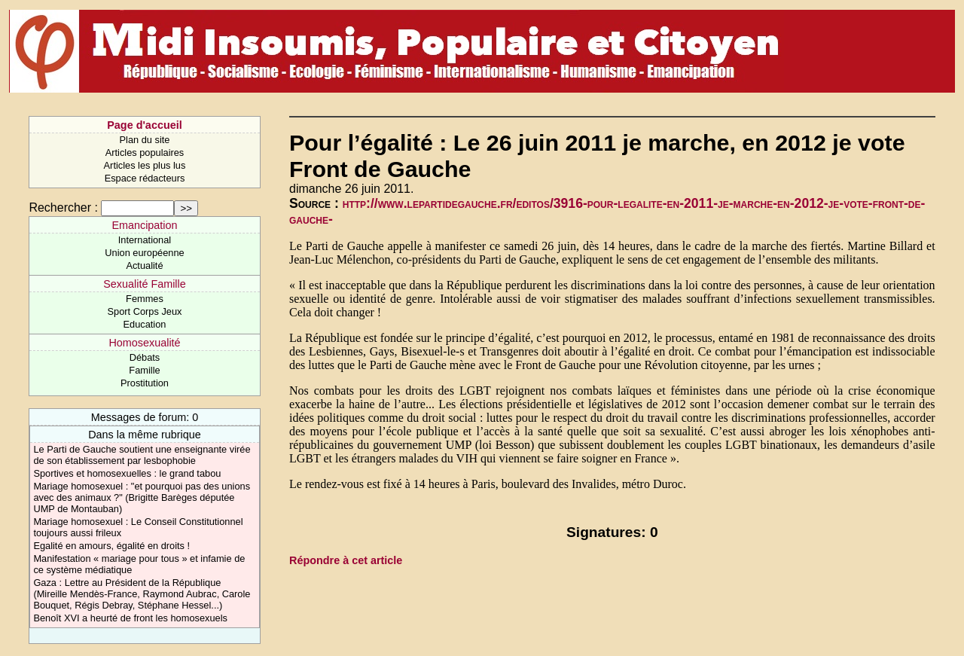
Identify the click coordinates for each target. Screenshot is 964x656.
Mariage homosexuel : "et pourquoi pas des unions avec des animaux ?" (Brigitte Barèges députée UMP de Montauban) (141, 497)
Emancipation (144, 225)
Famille (144, 370)
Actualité (144, 265)
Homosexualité (144, 343)
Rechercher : (63, 207)
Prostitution (144, 383)
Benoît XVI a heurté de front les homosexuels (130, 618)
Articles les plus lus (145, 165)
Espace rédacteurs (145, 178)
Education (145, 324)
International (144, 240)
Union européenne (144, 252)
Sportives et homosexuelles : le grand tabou (127, 473)
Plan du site (145, 139)
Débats (145, 357)
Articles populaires (145, 152)
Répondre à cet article (345, 560)
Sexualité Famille (144, 284)
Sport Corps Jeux (145, 311)
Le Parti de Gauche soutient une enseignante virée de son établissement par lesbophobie (141, 455)
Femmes (144, 298)
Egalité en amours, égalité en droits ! (111, 545)
